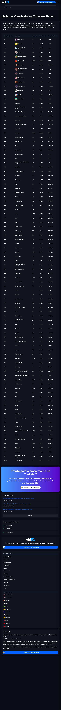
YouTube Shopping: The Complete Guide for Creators (16, 503)
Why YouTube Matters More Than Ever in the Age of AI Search (18, 498)
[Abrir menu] (58, 2)
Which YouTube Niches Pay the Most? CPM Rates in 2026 (17, 509)
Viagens (6, 588)
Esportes (6, 582)
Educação (6, 559)
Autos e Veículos (8, 556)
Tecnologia (6, 585)
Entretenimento (7, 562)
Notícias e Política (8, 576)
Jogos (5, 568)
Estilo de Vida (7, 571)
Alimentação (7, 565)
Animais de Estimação (9, 579)
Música (5, 573)
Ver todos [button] (30, 515)
